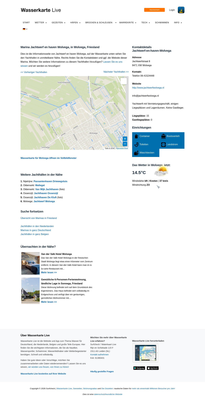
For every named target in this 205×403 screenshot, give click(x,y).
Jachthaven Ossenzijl (46, 193)
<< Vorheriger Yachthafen (34, 72)
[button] (123, 81)
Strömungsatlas (90, 388)
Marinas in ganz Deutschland (36, 230)
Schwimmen (162, 22)
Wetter (41, 22)
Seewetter (77, 388)
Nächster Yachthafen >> (116, 72)
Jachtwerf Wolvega (44, 201)
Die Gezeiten (107, 388)
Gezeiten (58, 22)
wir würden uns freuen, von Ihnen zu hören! (48, 367)
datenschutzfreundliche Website (108, 394)
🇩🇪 (25, 29)
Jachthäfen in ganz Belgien (35, 234)
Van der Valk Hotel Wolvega (56, 254)
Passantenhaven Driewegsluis (50, 181)
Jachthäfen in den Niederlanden (37, 226)
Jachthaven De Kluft (45, 197)
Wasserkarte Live (64, 388)
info (178, 22)
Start (26, 22)
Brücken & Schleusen (98, 22)
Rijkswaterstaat (122, 148)
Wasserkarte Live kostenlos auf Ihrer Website (43, 374)
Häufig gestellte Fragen (102, 371)
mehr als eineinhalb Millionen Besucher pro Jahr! (153, 388)
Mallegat (40, 185)
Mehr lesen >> (49, 272)
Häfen (75, 22)
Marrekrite (127, 22)
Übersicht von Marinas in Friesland (39, 218)
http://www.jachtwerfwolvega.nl (148, 87)
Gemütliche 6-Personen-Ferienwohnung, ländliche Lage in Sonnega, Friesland (63, 281)
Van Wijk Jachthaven (46, 189)
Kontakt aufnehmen (99, 354)
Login (172, 10)
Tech (145, 22)
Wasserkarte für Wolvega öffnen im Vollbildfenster (49, 158)
